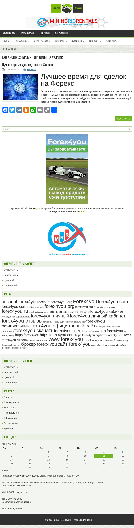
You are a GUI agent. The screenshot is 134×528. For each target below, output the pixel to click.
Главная (6, 41)
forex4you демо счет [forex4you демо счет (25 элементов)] (80, 312)
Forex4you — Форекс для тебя (76, 520)
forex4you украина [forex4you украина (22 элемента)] (91, 331)
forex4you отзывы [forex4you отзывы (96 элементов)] (22, 321)
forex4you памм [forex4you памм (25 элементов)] (103, 326)
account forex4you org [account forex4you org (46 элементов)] (55, 302)
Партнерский (61, 33)
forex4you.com (15, 508)
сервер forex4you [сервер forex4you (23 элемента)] (99, 345)
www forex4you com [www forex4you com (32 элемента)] (96, 340)
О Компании (24, 40)
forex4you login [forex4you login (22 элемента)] (37, 307)
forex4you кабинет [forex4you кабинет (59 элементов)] (107, 311)
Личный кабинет (11, 48)
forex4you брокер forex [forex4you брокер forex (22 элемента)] (38, 312)
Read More (123, 119)
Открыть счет (43, 40)
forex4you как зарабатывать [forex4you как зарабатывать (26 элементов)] (16, 317)
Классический (28, 33)
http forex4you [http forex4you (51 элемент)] (111, 331)
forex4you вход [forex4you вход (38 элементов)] (59, 311)
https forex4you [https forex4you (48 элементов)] (27, 335)
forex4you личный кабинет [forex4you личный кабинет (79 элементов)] (98, 316)
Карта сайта (111, 41)
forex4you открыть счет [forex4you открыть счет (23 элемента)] (75, 322)
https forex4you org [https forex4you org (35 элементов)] (87, 335)
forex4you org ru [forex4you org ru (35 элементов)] (85, 306)
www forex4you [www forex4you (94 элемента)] (66, 339)
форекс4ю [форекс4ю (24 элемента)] (7, 348)
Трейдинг (96, 40)
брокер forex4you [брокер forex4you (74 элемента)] (39, 344)
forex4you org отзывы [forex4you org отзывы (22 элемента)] (106, 307)
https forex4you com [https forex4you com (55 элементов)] (57, 335)
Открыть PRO (9, 33)
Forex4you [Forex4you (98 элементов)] (85, 301)
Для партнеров (12, 402)
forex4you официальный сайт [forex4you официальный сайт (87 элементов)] (63, 325)
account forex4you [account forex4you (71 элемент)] (20, 301)
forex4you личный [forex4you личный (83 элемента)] (50, 316)
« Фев (5, 470)
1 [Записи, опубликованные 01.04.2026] (48, 452)
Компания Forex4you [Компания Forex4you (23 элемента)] (11, 345)
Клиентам (62, 40)
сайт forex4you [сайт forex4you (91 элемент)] (74, 344)
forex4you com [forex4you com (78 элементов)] (113, 301)
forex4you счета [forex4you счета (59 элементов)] (68, 330)
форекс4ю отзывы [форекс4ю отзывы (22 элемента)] (20, 348)
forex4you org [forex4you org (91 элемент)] (59, 306)
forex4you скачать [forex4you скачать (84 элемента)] (33, 330)
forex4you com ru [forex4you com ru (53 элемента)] (16, 307)
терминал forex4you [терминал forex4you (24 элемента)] (116, 345)
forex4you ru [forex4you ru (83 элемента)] (15, 311)
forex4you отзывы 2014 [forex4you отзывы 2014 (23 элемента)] (53, 322)
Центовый (45, 33)
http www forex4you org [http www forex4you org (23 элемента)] (37, 340)
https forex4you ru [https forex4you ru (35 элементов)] (111, 335)
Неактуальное (11, 412)
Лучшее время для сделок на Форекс (27, 64)
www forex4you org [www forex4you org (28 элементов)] (118, 340)
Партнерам (79, 40)
